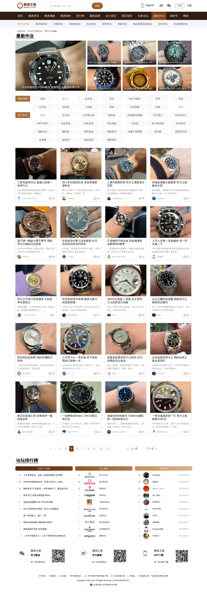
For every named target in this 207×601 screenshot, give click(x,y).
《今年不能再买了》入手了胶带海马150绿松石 (44, 536)
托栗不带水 (70, 432)
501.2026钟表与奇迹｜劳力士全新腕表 (41, 509)
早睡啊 (157, 257)
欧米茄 (88, 99)
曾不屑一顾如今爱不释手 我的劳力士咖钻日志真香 (34, 242)
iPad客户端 (103, 576)
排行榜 (80, 15)
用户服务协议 (75, 576)
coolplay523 (115, 198)
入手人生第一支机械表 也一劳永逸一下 (169, 242)
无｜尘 (67, 373)
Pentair (23, 257)
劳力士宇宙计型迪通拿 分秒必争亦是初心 (34, 301)
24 (143, 432)
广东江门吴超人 (27, 315)
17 (188, 257)
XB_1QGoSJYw (27, 198)
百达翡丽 (134, 107)
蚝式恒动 (181, 123)
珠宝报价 (127, 15)
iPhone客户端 (92, 576)
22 (98, 315)
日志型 (134, 123)
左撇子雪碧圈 (135, 131)
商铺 (185, 15)
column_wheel (116, 432)
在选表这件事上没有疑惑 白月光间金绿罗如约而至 (79, 242)
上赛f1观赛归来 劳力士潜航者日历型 (125, 184)
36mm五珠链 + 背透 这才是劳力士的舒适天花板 (124, 301)
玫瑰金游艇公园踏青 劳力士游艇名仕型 (169, 184)
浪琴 (157, 99)
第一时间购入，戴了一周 (34, 515)
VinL (156, 315)
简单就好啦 (70, 315)
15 (188, 373)
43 (143, 315)
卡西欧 (88, 107)
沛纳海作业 (75, 24)
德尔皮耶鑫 (25, 432)
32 (98, 257)
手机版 (131, 576)
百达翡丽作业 (181, 24)
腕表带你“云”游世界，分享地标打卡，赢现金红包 (45, 488)
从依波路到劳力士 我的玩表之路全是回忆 (169, 359)
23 (53, 373)
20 (53, 432)
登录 (179, 5)
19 (143, 373)
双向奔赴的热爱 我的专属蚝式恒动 (34, 359)
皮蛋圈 (42, 140)
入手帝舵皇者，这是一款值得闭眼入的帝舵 (42, 475)
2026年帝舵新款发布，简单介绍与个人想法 (43, 482)
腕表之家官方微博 (161, 576)
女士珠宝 (111, 15)
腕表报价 (65, 15)
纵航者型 (88, 140)
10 (100, 448)
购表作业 (159, 15)
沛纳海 (65, 107)
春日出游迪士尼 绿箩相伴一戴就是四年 (34, 417)
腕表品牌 (95, 15)
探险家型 (111, 131)
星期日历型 (181, 131)
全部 (42, 99)
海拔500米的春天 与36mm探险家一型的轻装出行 (125, 417)
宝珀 (111, 99)
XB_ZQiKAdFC (116, 257)
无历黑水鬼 (89, 115)
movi (111, 315)
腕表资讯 (33, 15)
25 (188, 315)
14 (143, 257)
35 (143, 198)
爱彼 (111, 107)
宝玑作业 (163, 24)
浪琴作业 (107, 24)
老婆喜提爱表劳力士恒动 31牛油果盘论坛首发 (125, 359)
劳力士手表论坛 (35, 31)
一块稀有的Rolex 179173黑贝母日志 (79, 417)
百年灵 (42, 107)
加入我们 (63, 576)
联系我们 (52, 576)
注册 (189, 5)
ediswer (68, 198)
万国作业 (58, 24)
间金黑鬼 (65, 123)
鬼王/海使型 (158, 123)
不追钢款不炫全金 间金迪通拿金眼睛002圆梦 (124, 242)
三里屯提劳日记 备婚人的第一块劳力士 (34, 184)
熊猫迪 (111, 115)
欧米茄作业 (41, 24)
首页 (20, 15)
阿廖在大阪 (159, 432)
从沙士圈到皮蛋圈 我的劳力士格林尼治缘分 (169, 301)
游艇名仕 (42, 131)
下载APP (147, 5)
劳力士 (65, 99)
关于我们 (42, 576)
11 (188, 432)
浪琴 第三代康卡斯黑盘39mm (36, 495)
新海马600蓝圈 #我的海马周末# (37, 522)
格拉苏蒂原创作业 (142, 24)
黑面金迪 (88, 131)
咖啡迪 (65, 131)
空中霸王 (158, 115)
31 (53, 198)
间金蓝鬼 (88, 123)
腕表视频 (49, 15)
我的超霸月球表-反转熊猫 (35, 529)
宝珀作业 (91, 24)
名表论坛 (143, 15)
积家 (157, 107)
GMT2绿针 (42, 123)
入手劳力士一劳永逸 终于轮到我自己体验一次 (79, 359)
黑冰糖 (157, 131)
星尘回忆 (24, 373)
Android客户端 (118, 576)
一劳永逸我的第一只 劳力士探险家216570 (169, 417)
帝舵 (181, 99)
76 (98, 373)
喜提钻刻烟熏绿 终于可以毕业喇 (38, 502)
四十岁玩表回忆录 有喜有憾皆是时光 (79, 184)
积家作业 (122, 24)
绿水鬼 (65, 115)
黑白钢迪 (111, 123)
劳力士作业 (23, 24)
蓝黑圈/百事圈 (134, 115)
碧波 (111, 373)
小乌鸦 (67, 257)
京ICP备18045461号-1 (121, 580)
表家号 (174, 15)
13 (188, 198)
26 (53, 257)
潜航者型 (111, 140)
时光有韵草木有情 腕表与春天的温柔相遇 (79, 301)
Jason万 (158, 373)
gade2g (158, 198)
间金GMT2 (180, 115)
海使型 (65, 140)
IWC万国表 (134, 99)
